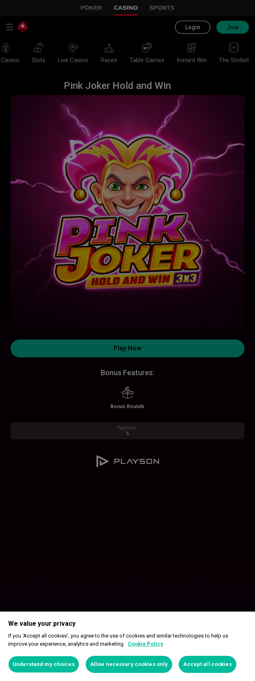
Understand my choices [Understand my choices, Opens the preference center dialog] (44, 664)
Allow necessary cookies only (129, 664)
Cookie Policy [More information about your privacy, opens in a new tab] (145, 644)
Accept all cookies (207, 664)
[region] (127, 646)
